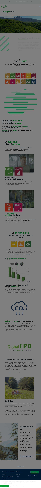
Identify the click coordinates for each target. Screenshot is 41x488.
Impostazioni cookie (13, 486)
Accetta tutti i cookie (5, 486)
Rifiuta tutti (21, 486)
